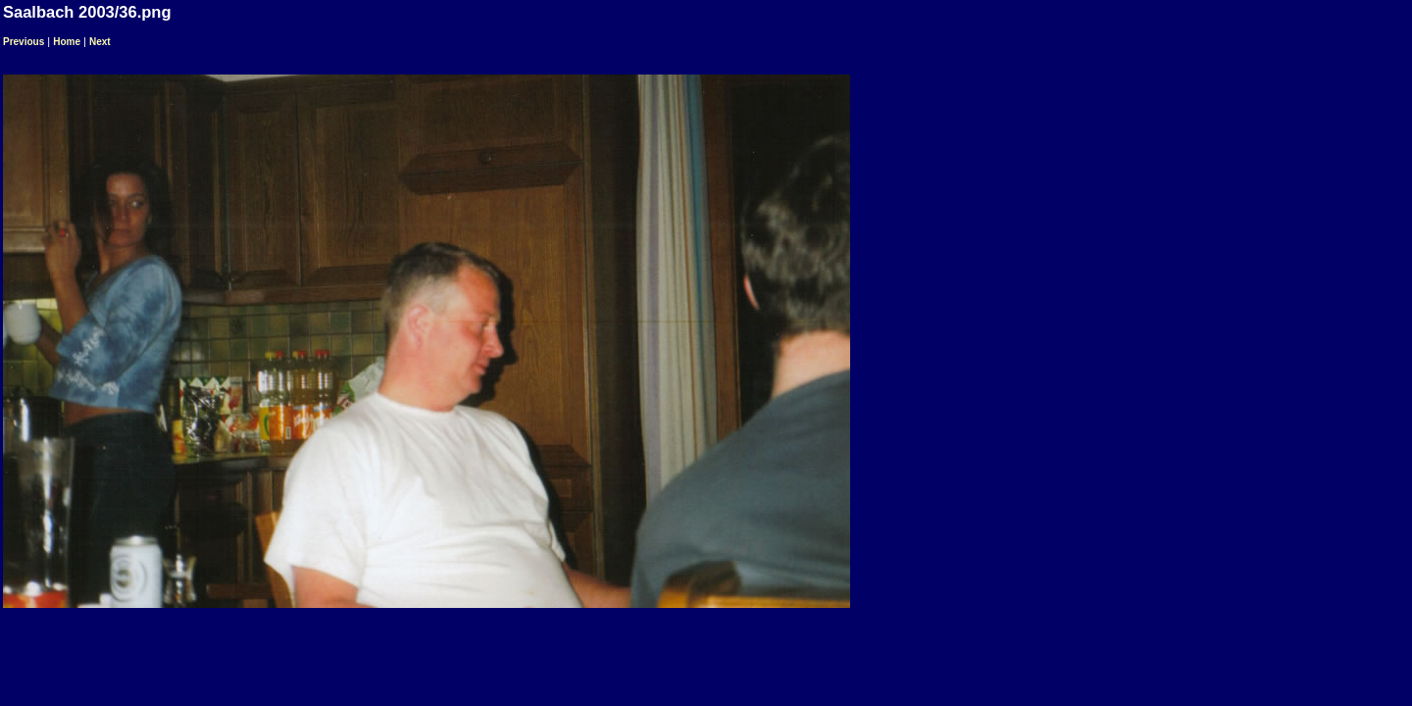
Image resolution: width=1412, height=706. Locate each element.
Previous (23, 41)
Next (100, 41)
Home (66, 41)
